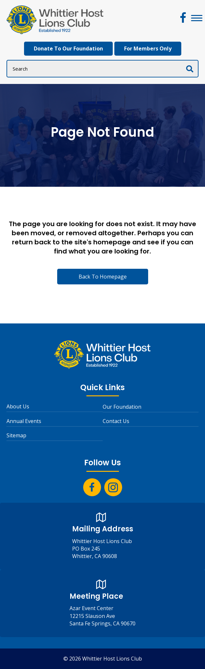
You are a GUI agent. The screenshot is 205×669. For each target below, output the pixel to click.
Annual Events (23, 421)
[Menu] (196, 18)
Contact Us (116, 421)
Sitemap (16, 435)
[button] (183, 17)
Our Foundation (122, 406)
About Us (17, 406)
